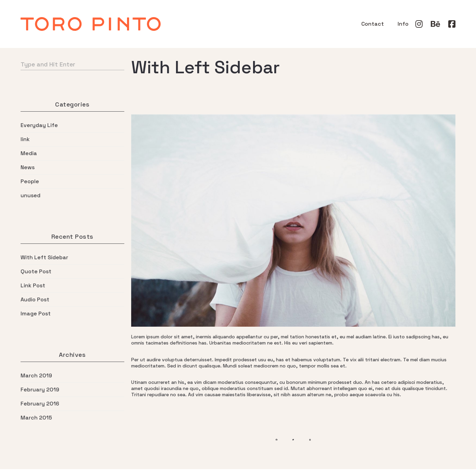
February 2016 (40, 403)
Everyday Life (39, 125)
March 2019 (36, 375)
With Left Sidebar (44, 257)
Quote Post (36, 271)
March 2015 (36, 417)
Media (29, 153)
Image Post (36, 313)
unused (30, 195)
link (25, 139)
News (28, 167)
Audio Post (35, 299)
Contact (372, 24)
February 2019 (40, 389)
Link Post (33, 285)
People (30, 181)
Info (403, 24)
